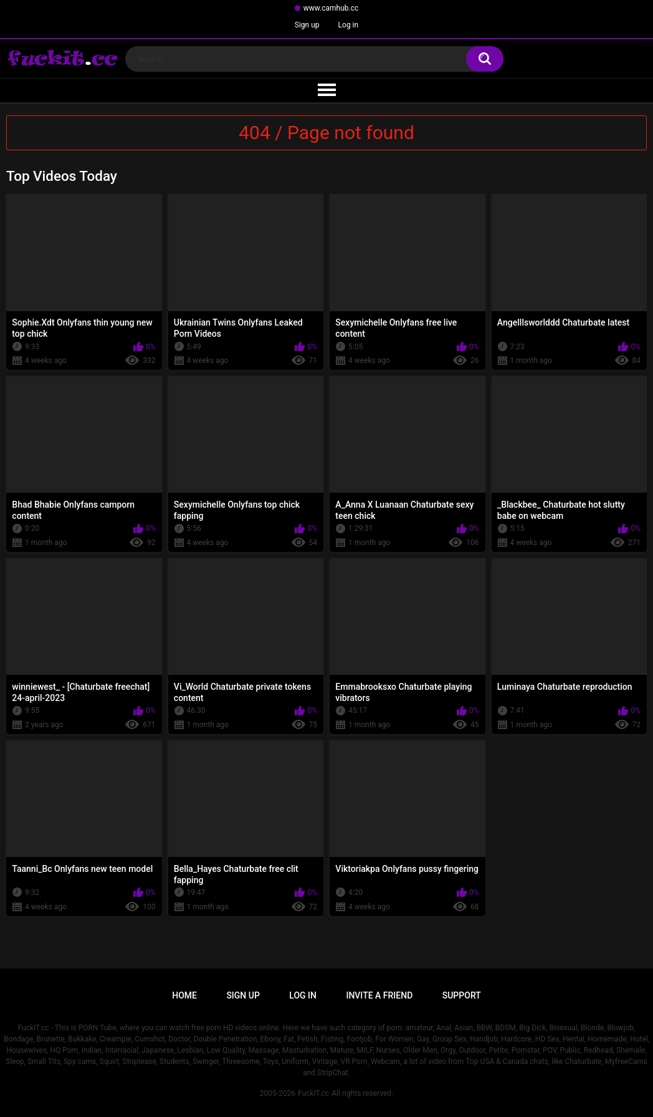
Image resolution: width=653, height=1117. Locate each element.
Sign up (307, 25)
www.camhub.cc (331, 8)
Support (461, 995)
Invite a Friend (379, 995)
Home (184, 995)
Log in (348, 25)
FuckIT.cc (313, 1093)
